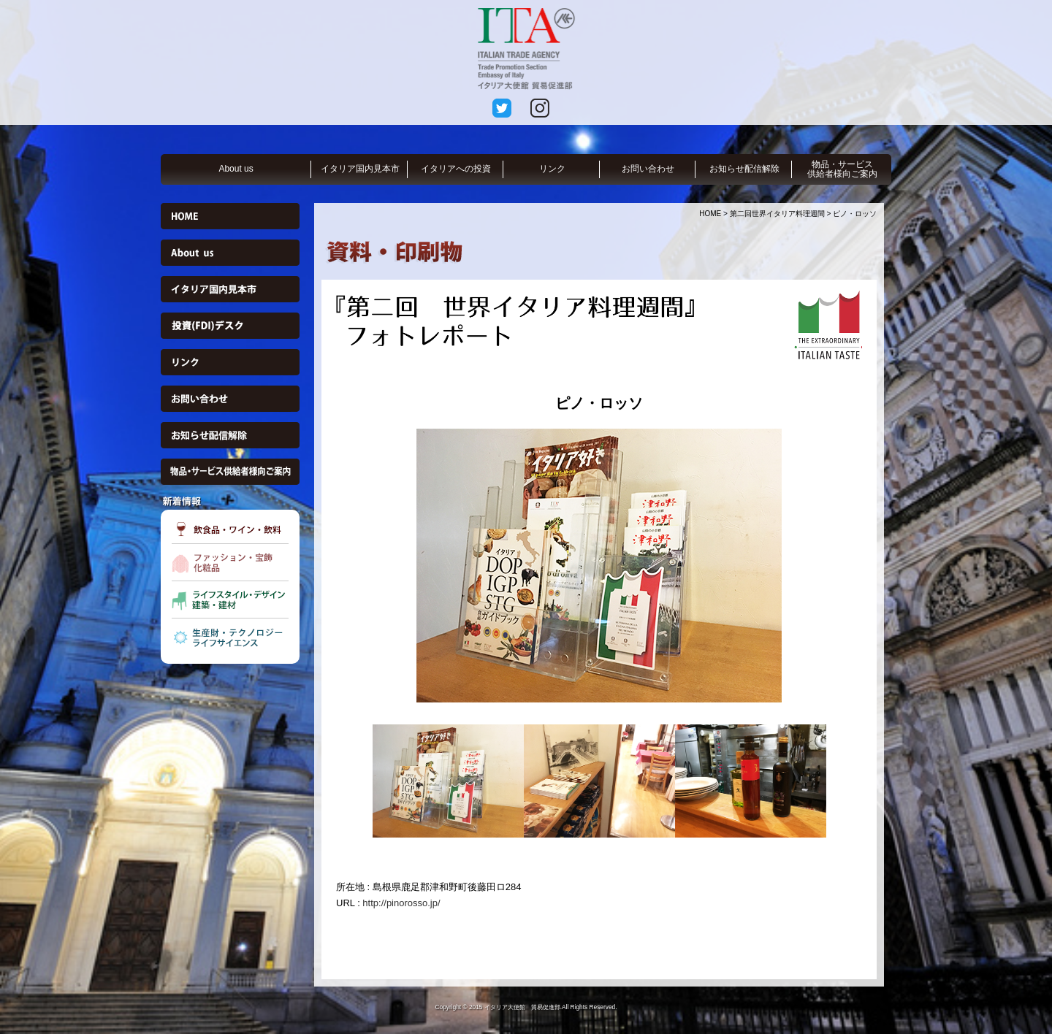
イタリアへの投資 (456, 169)
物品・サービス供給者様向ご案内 (842, 169)
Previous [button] (325, 565)
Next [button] (873, 565)
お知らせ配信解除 (744, 169)
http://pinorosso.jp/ (401, 902)
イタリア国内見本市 (360, 169)
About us (235, 169)
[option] (599, 565)
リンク (552, 169)
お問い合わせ (648, 169)
